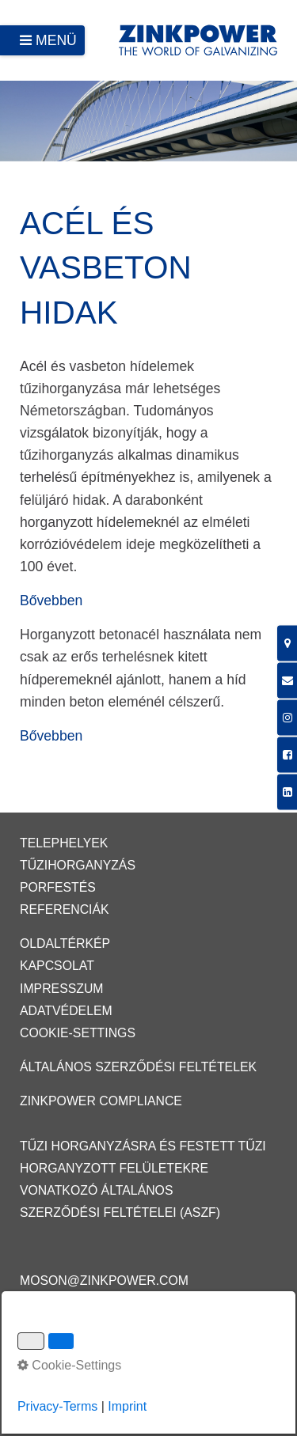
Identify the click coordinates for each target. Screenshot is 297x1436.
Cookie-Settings (77, 1033)
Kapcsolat (57, 965)
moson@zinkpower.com (104, 1280)
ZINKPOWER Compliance (101, 1101)
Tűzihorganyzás (77, 865)
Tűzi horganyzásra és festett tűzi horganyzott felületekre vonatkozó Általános (143, 1168)
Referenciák (64, 909)
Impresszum (62, 988)
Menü (56, 40)
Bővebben (51, 600)
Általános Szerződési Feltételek (138, 1067)
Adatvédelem (66, 1010)
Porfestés (58, 887)
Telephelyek (64, 843)
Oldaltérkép (65, 943)
